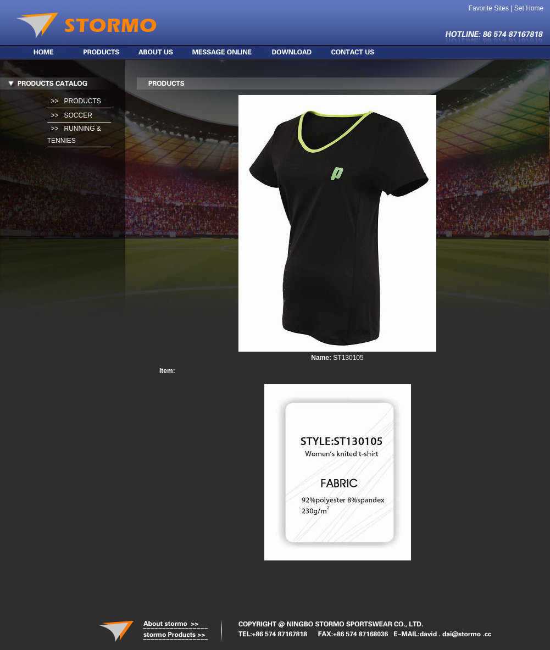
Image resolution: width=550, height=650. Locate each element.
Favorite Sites (489, 8)
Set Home (528, 8)
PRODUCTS (82, 101)
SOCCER (78, 115)
